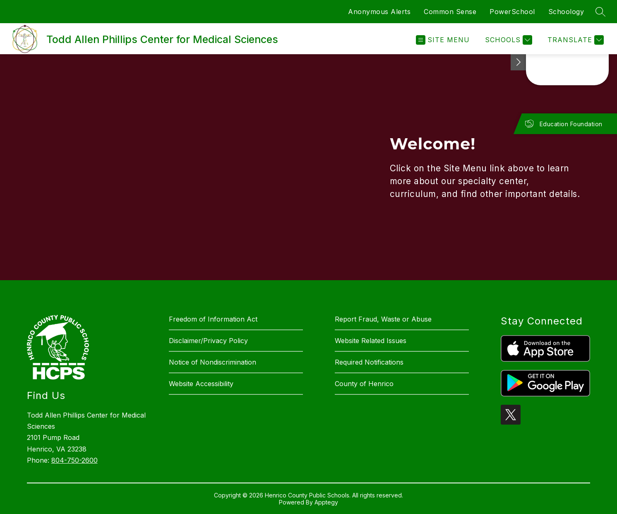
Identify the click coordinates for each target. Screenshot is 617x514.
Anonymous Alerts (379, 11)
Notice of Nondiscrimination (212, 362)
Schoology (566, 11)
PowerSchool (512, 11)
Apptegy (326, 502)
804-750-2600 (74, 460)
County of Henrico (364, 383)
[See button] (518, 62)
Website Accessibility (201, 383)
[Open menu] (443, 40)
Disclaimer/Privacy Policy (208, 340)
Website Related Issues (370, 340)
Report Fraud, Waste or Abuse (383, 319)
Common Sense (450, 11)
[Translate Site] (574, 40)
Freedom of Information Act (213, 319)
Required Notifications (369, 362)
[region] (308, 167)
